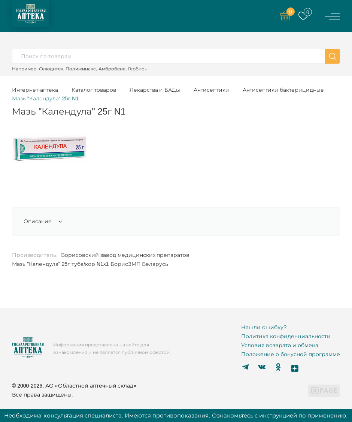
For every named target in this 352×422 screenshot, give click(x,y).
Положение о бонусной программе (290, 354)
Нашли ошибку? (263, 327)
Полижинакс (81, 69)
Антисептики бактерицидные (283, 89)
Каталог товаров (94, 89)
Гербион (138, 69)
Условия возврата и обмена (279, 345)
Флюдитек (51, 69)
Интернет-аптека (35, 89)
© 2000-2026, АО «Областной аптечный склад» (74, 385)
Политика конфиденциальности (286, 336)
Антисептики (211, 89)
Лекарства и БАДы (155, 89)
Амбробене (111, 69)
